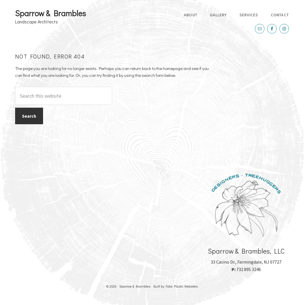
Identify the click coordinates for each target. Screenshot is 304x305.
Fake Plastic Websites (182, 286)
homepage (173, 68)
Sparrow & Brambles (50, 13)
